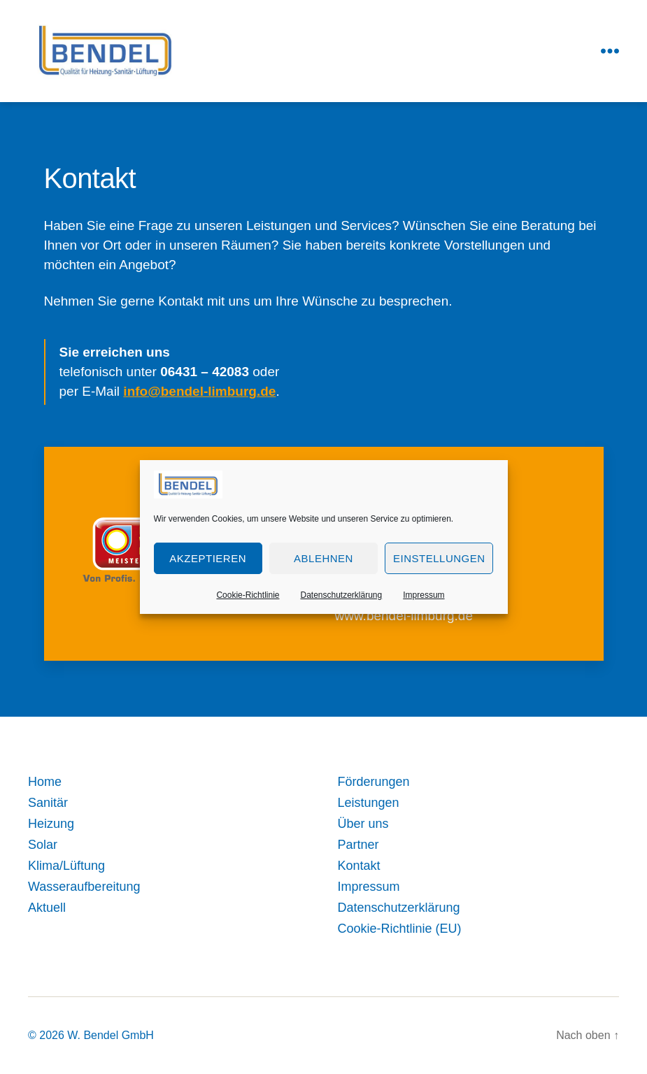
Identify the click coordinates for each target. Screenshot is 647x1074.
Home (45, 782)
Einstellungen (439, 558)
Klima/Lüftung (66, 866)
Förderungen (374, 782)
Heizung (51, 824)
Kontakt (359, 866)
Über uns (363, 824)
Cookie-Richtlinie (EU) (400, 929)
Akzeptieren (207, 558)
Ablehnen (323, 558)
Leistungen (368, 803)
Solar (42, 845)
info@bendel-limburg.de (199, 391)
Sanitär (48, 803)
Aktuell (47, 908)
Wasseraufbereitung (84, 887)
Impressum (423, 595)
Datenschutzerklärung (341, 595)
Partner (358, 845)
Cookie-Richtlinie (247, 595)
